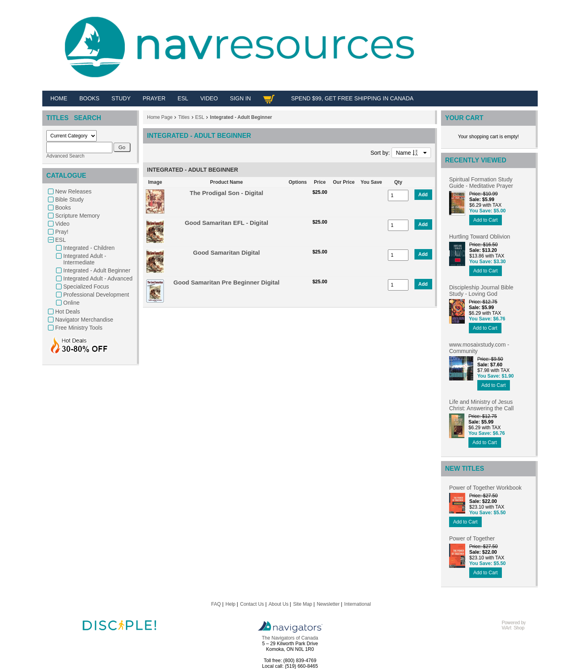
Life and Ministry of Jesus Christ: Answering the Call (481, 405)
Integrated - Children (89, 248)
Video (62, 223)
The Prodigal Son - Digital (226, 192)
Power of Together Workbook (485, 487)
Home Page (159, 117)
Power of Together (472, 538)
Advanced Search (65, 156)
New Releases (73, 191)
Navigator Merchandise (84, 319)
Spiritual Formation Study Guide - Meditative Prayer (481, 182)
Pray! (61, 232)
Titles (183, 117)
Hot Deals (67, 311)
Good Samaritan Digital (226, 252)
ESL (60, 240)
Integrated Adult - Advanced (98, 278)
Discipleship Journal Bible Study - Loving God (481, 290)
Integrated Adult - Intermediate (84, 259)
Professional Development (96, 294)
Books (63, 207)
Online (71, 302)
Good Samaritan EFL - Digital (226, 222)
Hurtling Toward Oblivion (479, 236)
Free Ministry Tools (78, 327)
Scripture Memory (77, 215)
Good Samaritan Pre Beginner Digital (227, 282)
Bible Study (69, 199)
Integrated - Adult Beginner (96, 270)
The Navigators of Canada (290, 638)
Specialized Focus (86, 286)
